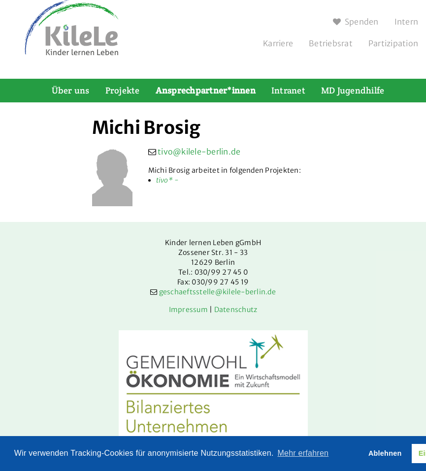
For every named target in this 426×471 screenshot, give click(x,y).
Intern (406, 22)
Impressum (188, 309)
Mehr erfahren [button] (302, 453)
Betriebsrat (331, 43)
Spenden (356, 22)
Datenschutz (236, 309)
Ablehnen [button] (385, 453)
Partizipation (393, 43)
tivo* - (167, 180)
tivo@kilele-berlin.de (199, 152)
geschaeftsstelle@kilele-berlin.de (217, 291)
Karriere (278, 43)
